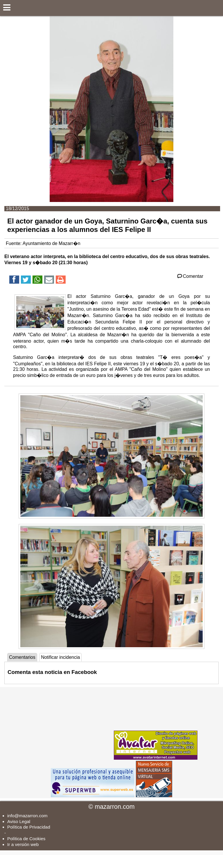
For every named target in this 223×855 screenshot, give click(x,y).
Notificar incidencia (60, 657)
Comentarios (22, 657)
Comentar (189, 276)
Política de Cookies (26, 838)
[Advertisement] (69, 723)
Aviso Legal (18, 821)
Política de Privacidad (28, 826)
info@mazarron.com (27, 815)
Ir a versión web (23, 844)
